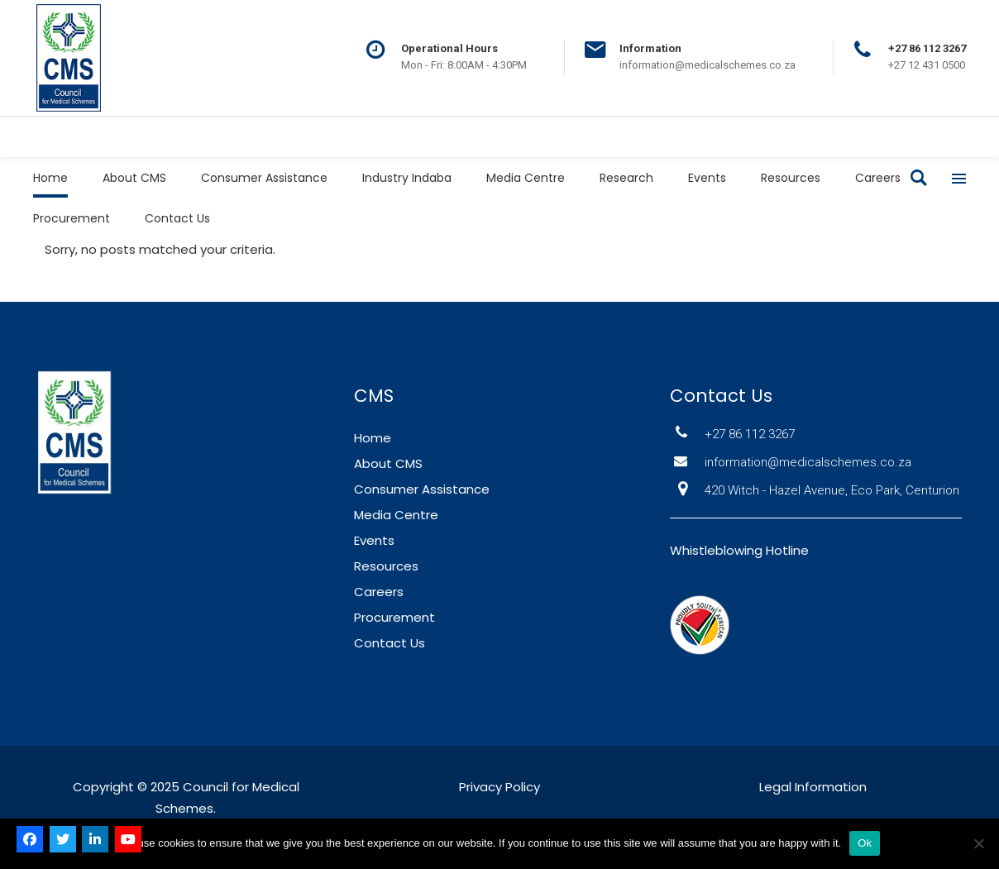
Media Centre (396, 514)
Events (374, 540)
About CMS (388, 463)
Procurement (394, 617)
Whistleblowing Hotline (739, 550)
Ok (865, 843)
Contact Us (389, 643)
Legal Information (813, 786)
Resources (386, 566)
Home (372, 437)
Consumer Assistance (422, 489)
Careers (379, 591)
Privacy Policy (499, 786)
